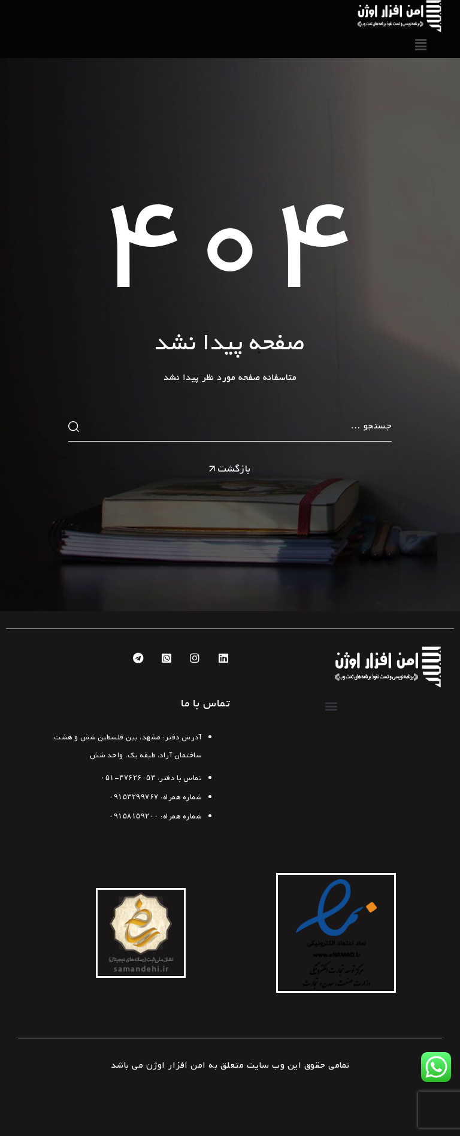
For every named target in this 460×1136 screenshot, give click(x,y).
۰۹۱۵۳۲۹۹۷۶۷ (134, 797)
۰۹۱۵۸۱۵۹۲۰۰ (134, 817)
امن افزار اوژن (176, 1065)
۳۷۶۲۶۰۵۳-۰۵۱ (128, 778)
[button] (332, 706)
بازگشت (229, 469)
